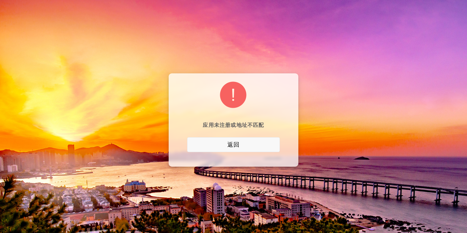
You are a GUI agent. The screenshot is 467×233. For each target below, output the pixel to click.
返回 (233, 144)
